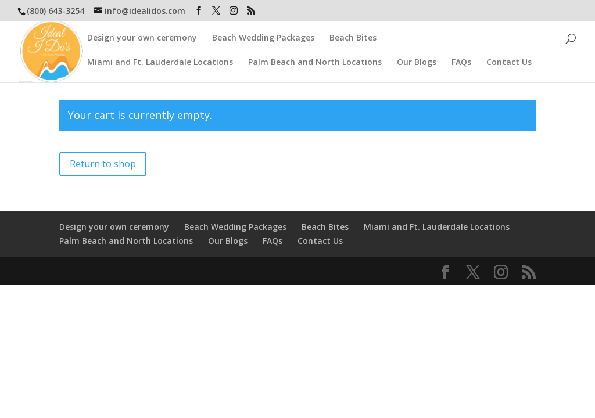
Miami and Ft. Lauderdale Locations (160, 62)
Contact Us (509, 62)
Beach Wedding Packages (263, 38)
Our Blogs (416, 62)
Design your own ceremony (142, 38)
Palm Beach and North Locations (315, 62)
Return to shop (103, 163)
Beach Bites (353, 38)
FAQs (461, 62)
